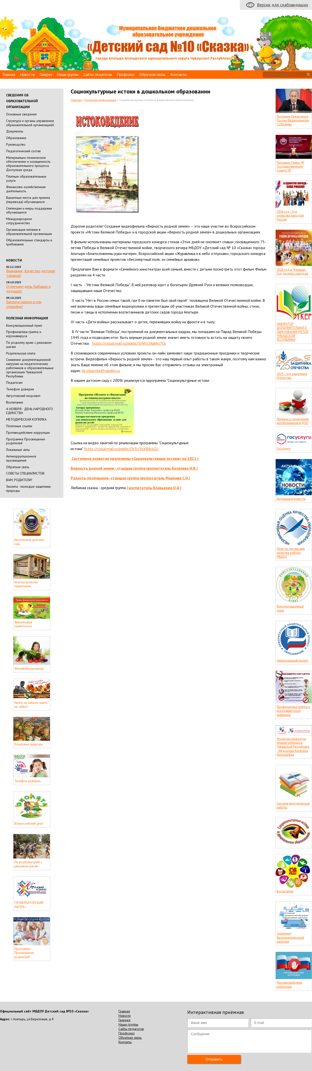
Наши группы (67, 74)
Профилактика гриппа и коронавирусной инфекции (293, 711)
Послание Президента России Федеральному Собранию (293, 121)
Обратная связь (152, 74)
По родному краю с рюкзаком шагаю (28, 344)
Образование (16, 138)
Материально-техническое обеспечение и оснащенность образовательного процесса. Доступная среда (28, 163)
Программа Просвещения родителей (25, 441)
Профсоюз (126, 74)
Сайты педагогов (97, 74)
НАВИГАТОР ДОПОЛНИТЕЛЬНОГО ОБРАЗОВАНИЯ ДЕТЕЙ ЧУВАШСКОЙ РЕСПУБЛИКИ (292, 332)
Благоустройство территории (26, 584)
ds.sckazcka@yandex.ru (101, 370)
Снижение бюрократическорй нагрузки (290, 938)
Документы (14, 131)
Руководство (15, 144)
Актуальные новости (291, 499)
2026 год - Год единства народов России (290, 216)
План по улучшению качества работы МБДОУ (291, 553)
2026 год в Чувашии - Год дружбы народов (292, 272)
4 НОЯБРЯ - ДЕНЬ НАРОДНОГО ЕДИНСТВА (29, 411)
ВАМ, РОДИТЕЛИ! (19, 480)
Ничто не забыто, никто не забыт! (31, 705)
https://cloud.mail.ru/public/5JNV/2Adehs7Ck (129, 343)
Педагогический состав (23, 151)
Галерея (45, 74)
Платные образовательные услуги (26, 178)
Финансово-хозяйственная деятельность (26, 189)
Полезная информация (100, 100)
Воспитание (14, 402)
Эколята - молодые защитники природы (28, 488)
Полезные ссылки (19, 426)
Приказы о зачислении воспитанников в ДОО (293, 421)
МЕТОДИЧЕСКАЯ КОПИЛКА (26, 419)
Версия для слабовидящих (282, 5)
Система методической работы (293, 805)
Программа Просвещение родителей (24, 953)
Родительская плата (20, 353)
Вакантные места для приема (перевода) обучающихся (28, 199)
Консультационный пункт (24, 325)
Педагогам (14, 382)
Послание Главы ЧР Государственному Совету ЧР (290, 167)
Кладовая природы (28, 744)
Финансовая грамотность (23, 624)
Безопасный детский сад (29, 542)
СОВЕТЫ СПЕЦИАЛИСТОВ (25, 473)
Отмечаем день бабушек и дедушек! (28, 288)
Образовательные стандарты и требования (29, 242)
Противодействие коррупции (28, 432)
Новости (27, 74)
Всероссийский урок (28, 824)
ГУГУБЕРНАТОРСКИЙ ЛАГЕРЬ (28, 905)
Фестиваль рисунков (28, 669)
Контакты (178, 74)
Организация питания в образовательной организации (29, 231)
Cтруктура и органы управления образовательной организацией (30, 123)
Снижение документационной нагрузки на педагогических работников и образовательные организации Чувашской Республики (30, 367)
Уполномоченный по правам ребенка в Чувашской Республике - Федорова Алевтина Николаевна (293, 747)
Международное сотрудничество (19, 221)
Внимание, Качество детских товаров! (30, 273)
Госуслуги (283, 449)
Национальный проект (292, 661)
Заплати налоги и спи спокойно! (23, 304)
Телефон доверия (20, 389)
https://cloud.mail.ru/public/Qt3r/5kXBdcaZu (121, 448)
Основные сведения (21, 114)
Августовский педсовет (23, 396)
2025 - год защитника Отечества (292, 376)
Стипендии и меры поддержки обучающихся (29, 210)
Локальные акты (18, 449)
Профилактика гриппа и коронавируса (23, 334)
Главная (8, 74)
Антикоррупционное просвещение (21, 458)
